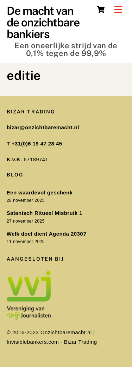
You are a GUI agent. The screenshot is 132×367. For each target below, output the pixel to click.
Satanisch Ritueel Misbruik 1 (44, 213)
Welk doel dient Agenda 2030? (47, 234)
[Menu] (118, 10)
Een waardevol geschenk (40, 192)
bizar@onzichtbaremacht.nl (43, 127)
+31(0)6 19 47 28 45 (37, 144)
